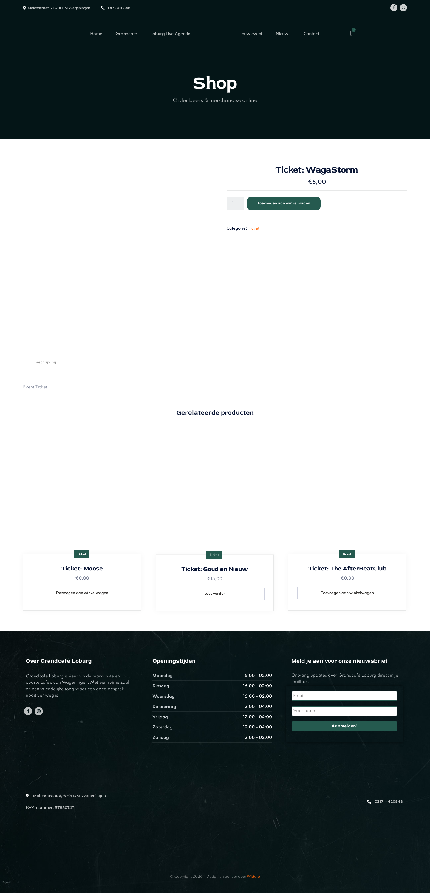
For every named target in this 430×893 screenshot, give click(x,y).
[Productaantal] (235, 203)
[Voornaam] (344, 711)
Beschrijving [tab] (45, 362)
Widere (253, 876)
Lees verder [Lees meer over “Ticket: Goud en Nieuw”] (214, 593)
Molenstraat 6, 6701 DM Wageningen (59, 8)
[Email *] (344, 696)
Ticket (253, 228)
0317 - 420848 (118, 8)
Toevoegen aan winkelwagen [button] (82, 593)
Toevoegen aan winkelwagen (284, 203)
